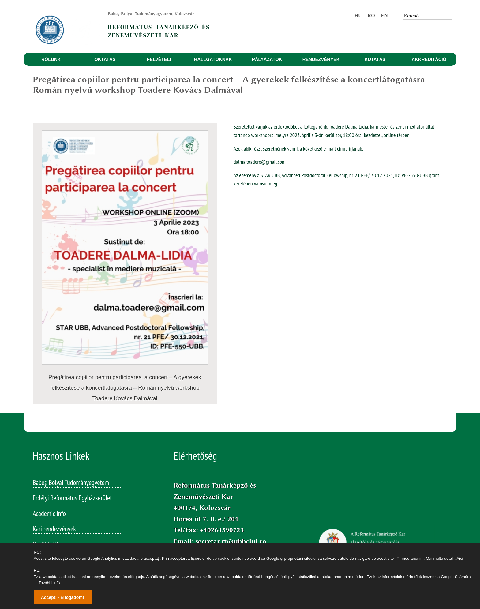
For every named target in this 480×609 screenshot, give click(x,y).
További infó (49, 583)
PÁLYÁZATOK (267, 59)
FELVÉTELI (159, 59)
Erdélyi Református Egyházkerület (72, 454)
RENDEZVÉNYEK (321, 59)
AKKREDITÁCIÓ (429, 59)
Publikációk (46, 500)
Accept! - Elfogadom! (62, 597)
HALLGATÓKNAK (213, 59)
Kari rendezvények (54, 484)
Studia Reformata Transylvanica (70, 515)
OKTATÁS (104, 59)
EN (384, 15)
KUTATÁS (375, 59)
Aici (459, 558)
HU (358, 15)
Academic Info (49, 469)
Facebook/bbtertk (213, 508)
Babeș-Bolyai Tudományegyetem (71, 438)
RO (371, 15)
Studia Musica (49, 530)
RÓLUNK (51, 59)
